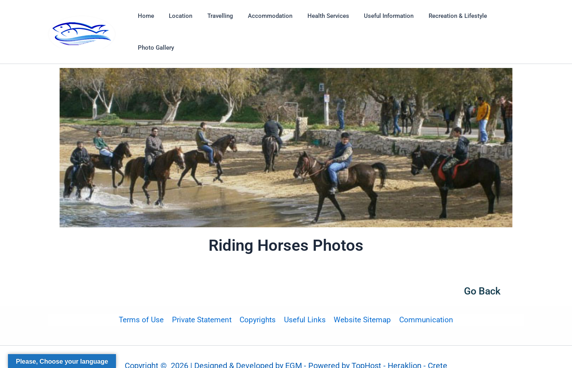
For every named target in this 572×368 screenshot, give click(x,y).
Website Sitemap (361, 302)
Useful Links (304, 302)
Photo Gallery (500, 23)
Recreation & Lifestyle (441, 23)
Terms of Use (142, 302)
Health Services (317, 23)
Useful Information (375, 23)
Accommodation (262, 23)
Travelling (215, 23)
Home (147, 23)
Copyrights (258, 302)
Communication (425, 302)
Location (179, 23)
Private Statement (202, 302)
